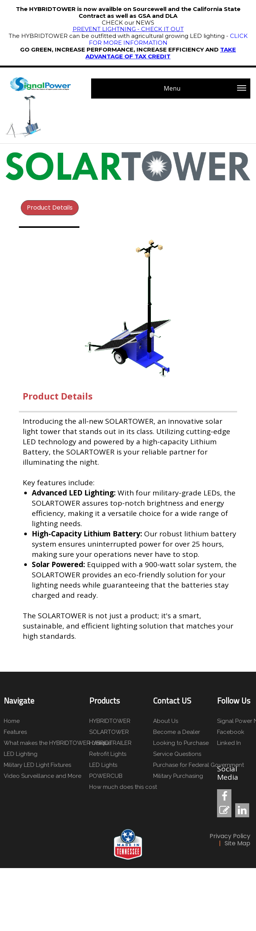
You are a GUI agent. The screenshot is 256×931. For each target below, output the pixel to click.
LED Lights (103, 765)
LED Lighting (20, 754)
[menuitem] (50, 207)
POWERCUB (106, 776)
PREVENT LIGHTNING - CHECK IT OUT (128, 29)
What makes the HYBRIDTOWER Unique (57, 743)
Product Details (50, 207)
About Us (165, 721)
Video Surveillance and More (42, 776)
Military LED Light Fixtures (37, 765)
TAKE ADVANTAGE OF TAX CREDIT (160, 53)
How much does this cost (123, 787)
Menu (205, 91)
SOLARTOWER (109, 732)
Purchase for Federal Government (198, 765)
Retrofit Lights (107, 754)
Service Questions (177, 754)
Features (15, 732)
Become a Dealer (176, 732)
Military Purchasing (178, 776)
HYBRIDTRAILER (110, 743)
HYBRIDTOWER (109, 721)
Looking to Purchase (181, 743)
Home (12, 721)
